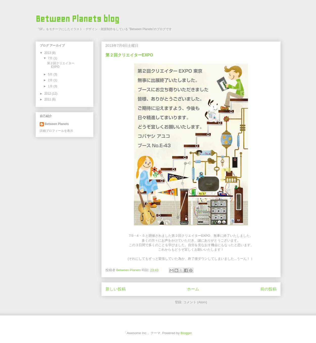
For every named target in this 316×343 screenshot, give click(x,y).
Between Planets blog (77, 19)
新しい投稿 (116, 289)
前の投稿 (268, 289)
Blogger (186, 333)
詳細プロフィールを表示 (56, 131)
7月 (50, 58)
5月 (50, 74)
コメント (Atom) (195, 302)
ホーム (193, 289)
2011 (48, 99)
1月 (50, 86)
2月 (50, 80)
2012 (48, 93)
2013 (48, 53)
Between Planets (57, 124)
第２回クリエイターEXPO (129, 55)
